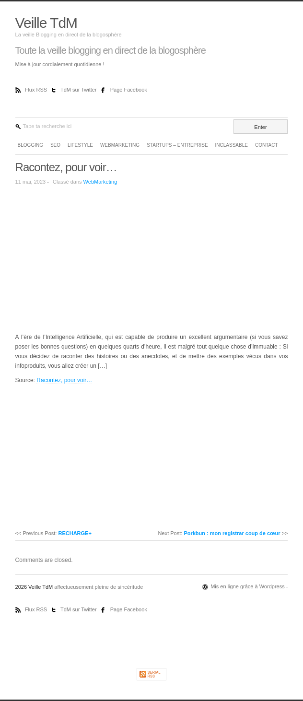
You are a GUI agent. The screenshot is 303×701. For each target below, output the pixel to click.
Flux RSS (37, 90)
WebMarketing (120, 145)
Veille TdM (46, 23)
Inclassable (231, 145)
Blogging (30, 145)
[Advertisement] (95, 258)
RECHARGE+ (74, 533)
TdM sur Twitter (79, 90)
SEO (55, 145)
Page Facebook (128, 90)
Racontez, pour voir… (66, 167)
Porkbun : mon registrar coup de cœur (232, 533)
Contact (266, 145)
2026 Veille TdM (35, 587)
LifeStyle (80, 145)
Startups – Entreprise (177, 145)
